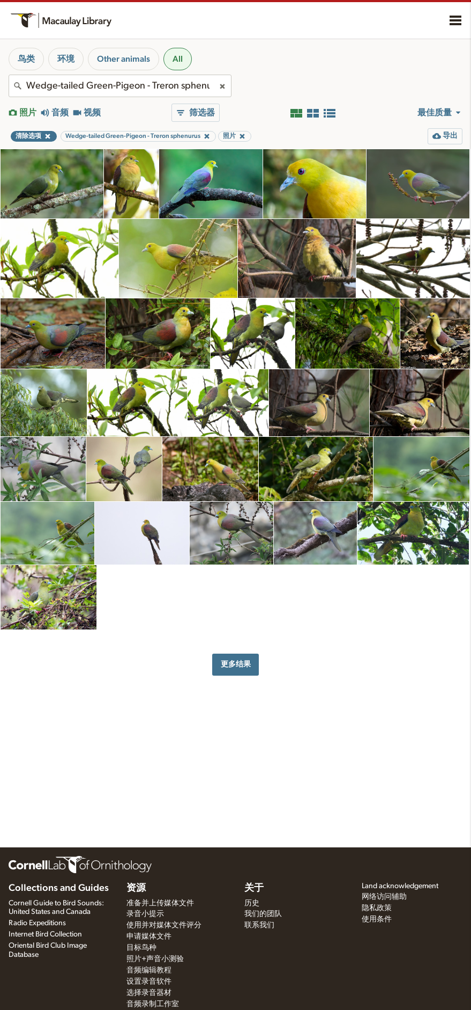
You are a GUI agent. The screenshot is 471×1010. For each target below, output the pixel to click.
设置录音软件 (148, 981)
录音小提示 (145, 914)
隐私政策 (377, 908)
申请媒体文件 (148, 936)
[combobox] (120, 86)
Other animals (123, 59)
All (178, 59)
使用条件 (377, 919)
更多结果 (236, 664)
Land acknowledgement (400, 886)
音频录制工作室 (152, 1004)
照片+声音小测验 (155, 959)
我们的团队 (263, 914)
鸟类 (26, 59)
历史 (251, 903)
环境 (65, 59)
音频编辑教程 (148, 970)
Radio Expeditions (37, 923)
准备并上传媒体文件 (160, 903)
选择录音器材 (148, 993)
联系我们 (259, 925)
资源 (136, 888)
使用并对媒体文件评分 (163, 925)
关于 (254, 888)
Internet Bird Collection (45, 934)
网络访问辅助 (384, 897)
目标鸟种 (141, 948)
